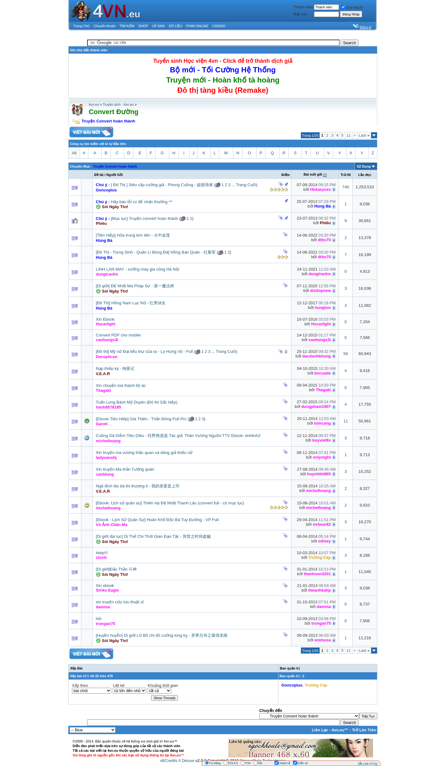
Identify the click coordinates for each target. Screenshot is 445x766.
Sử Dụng (364, 166)
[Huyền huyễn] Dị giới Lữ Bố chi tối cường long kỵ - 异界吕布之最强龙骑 (161, 635)
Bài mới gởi (312, 174)
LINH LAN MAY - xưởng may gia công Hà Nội (137, 269)
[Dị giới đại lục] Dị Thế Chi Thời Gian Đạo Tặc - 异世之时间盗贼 (153, 536)
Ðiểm (286, 175)
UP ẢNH (158, 26)
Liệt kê (119, 685)
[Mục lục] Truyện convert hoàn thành (144, 218)
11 (348, 135)
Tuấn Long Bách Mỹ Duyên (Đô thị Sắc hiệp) (136, 402)
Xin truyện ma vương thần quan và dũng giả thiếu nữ (144, 452)
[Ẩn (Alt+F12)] (367, 763)
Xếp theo (80, 685)
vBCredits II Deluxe (177, 760)
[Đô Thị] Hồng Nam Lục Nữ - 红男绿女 (131, 303)
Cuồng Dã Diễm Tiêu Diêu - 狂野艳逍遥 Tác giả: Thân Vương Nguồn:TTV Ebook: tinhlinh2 (178, 435)
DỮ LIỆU (175, 26)
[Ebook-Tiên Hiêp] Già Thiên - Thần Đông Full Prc (141, 419)
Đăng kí (365, 27)
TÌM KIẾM (127, 26)
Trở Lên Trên (364, 730)
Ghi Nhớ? (352, 7)
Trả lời (346, 175)
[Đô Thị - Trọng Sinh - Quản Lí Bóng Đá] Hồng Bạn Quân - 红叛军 (156, 252)
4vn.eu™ (340, 730)
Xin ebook (105, 585)
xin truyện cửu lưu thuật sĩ (120, 602)
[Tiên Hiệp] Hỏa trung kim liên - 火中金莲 (133, 235)
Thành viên (303, 7)
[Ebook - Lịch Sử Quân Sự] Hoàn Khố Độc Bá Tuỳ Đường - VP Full (157, 519)
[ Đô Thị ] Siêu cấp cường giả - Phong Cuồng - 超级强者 (162, 184)
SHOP (143, 26)
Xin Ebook (105, 319)
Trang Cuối (246, 184)
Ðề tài (99, 175)
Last (364, 135)
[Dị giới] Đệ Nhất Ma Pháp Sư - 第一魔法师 (135, 286)
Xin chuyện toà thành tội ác (121, 385)
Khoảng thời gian (163, 685)
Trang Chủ (82, 26)
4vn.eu (94, 104)
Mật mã (300, 14)
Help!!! (102, 552)
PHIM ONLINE (197, 26)
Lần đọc (364, 175)
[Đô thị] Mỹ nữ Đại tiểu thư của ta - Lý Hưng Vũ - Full (144, 351)
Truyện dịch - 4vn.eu (118, 104)
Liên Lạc (320, 730)
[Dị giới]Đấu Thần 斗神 (116, 569)
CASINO (218, 26)
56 (345, 353)
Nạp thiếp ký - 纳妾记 (115, 368)
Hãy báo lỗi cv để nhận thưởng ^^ (141, 201)
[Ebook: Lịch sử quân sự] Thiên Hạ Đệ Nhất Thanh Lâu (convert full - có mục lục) (170, 503)
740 (345, 187)
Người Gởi (114, 175)
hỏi (98, 618)
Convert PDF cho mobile (118, 335)
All (74, 153)
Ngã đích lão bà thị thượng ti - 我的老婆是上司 (138, 486)
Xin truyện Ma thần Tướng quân (125, 469)
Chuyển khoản (105, 26)
